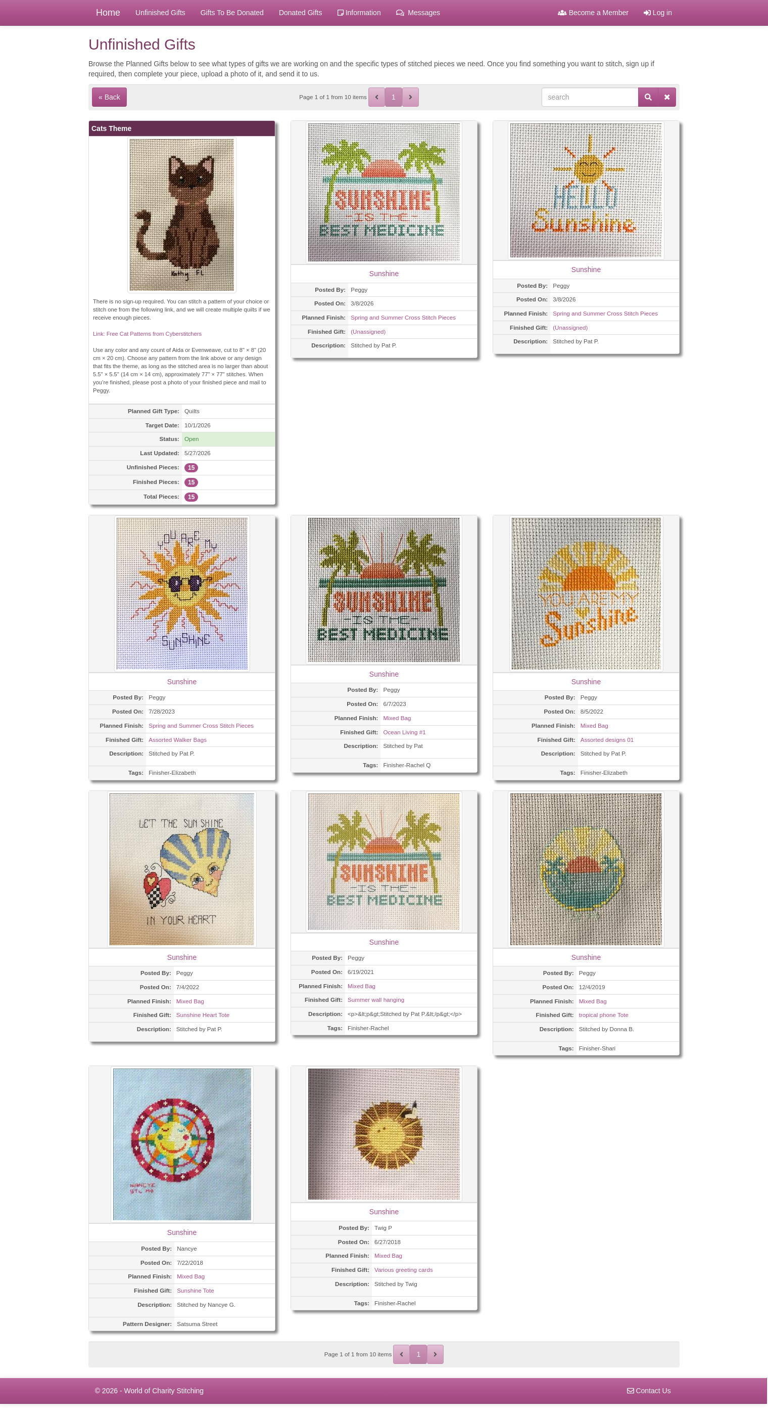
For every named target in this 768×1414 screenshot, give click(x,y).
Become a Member (593, 13)
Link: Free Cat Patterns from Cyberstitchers (147, 334)
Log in (658, 13)
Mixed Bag (397, 718)
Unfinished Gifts (160, 13)
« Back (109, 97)
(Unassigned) (368, 331)
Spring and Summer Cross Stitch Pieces (403, 317)
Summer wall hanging (376, 999)
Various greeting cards (403, 1269)
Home (108, 13)
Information (359, 13)
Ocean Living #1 (404, 732)
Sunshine (384, 274)
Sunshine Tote (195, 1290)
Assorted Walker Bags (178, 739)
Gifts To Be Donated (232, 13)
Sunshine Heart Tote (202, 1014)
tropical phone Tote (604, 1014)
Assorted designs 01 (607, 739)
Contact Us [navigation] (649, 1391)
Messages (418, 13)
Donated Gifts (300, 13)
